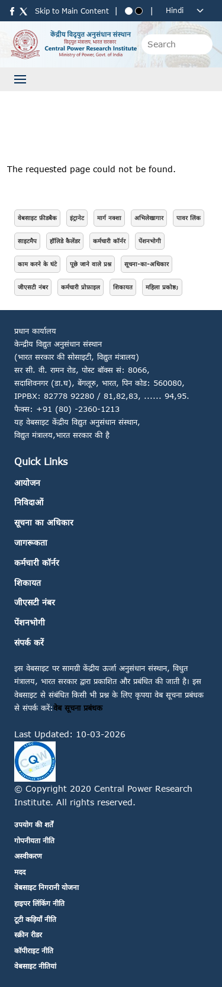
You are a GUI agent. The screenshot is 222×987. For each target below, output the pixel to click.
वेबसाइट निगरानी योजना (46, 887)
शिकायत (123, 287)
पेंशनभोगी (150, 240)
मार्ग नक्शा (109, 217)
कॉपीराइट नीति (33, 950)
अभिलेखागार (148, 217)
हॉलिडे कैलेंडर (65, 240)
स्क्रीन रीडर (28, 934)
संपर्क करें (29, 642)
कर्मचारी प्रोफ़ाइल (80, 287)
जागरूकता (30, 542)
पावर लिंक (188, 217)
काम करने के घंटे (37, 263)
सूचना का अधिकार (43, 522)
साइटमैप (27, 240)
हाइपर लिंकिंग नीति (39, 903)
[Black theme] (139, 11)
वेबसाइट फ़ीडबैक (37, 217)
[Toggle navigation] (20, 79)
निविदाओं (28, 502)
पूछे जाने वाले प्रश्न (90, 263)
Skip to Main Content (72, 11)
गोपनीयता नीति (34, 840)
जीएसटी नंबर (33, 287)
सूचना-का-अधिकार (146, 263)
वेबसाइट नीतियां (35, 966)
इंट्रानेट (77, 217)
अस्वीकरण (28, 855)
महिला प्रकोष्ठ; (162, 287)
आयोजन (27, 483)
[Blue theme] (129, 11)
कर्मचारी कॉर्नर (109, 240)
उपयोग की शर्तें (33, 824)
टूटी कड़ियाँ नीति (35, 919)
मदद (19, 871)
